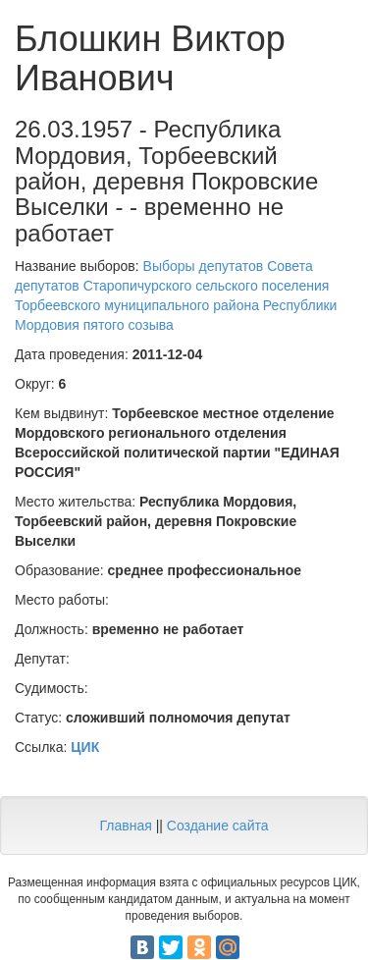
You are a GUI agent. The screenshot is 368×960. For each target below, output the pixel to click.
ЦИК (85, 747)
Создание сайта (218, 825)
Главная (125, 825)
